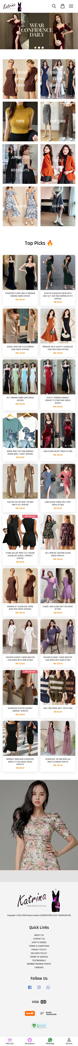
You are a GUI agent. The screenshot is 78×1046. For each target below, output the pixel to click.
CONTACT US (39, 939)
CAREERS (38, 968)
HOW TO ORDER (39, 942)
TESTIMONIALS (39, 960)
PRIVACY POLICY (39, 950)
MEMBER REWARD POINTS (39, 964)
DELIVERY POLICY (39, 953)
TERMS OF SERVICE (39, 957)
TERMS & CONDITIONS (39, 946)
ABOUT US (39, 935)
